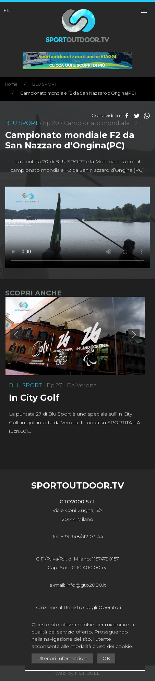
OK (106, 658)
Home (11, 84)
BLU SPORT (44, 84)
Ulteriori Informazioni (62, 658)
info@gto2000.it (86, 585)
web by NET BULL (78, 673)
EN (7, 10)
